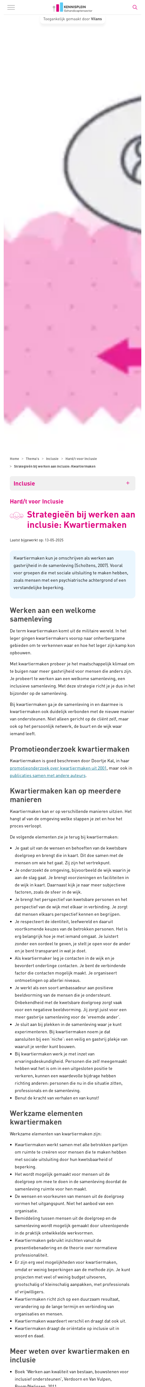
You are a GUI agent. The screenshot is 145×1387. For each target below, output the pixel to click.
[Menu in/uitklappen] (11, 7)
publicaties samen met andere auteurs (48, 775)
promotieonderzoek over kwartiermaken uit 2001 (58, 768)
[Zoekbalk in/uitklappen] (135, 7)
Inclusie (24, 483)
